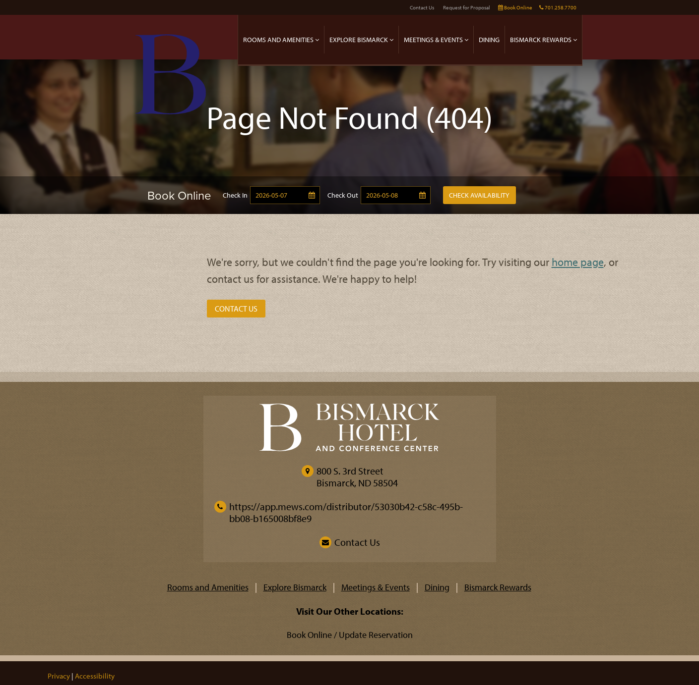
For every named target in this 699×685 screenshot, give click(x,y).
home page (578, 262)
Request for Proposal (466, 7)
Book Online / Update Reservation (350, 634)
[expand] (317, 39)
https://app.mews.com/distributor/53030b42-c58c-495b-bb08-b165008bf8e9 (338, 512)
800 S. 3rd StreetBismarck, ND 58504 (357, 477)
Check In (235, 195)
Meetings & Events (436, 39)
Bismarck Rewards (543, 39)
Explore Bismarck (361, 39)
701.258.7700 (557, 7)
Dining (489, 39)
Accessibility (95, 676)
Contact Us (422, 7)
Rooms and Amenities (281, 39)
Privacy (59, 676)
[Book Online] (161, 195)
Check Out (342, 195)
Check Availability (479, 195)
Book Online (515, 7)
